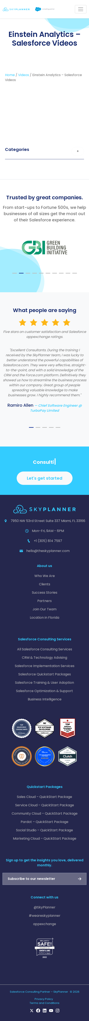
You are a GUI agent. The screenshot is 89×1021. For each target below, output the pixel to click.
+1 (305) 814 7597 (48, 540)
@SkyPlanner (44, 907)
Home (10, 75)
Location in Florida (44, 617)
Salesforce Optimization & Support (44, 691)
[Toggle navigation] (80, 9)
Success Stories (44, 592)
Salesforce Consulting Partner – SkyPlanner (39, 991)
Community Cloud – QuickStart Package (45, 813)
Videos (23, 75)
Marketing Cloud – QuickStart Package (44, 838)
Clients (44, 584)
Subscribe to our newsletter (31, 878)
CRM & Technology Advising (44, 657)
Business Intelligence (44, 699)
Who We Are (44, 575)
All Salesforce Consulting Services (44, 649)
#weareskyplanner (44, 915)
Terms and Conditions (44, 1003)
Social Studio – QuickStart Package (44, 830)
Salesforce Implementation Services (44, 666)
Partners (44, 600)
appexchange (44, 924)
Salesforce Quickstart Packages (44, 674)
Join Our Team (44, 609)
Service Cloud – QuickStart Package (44, 805)
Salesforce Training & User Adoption (44, 682)
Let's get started (44, 478)
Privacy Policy (44, 999)
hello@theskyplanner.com (48, 550)
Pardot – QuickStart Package (44, 821)
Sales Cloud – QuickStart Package (44, 796)
